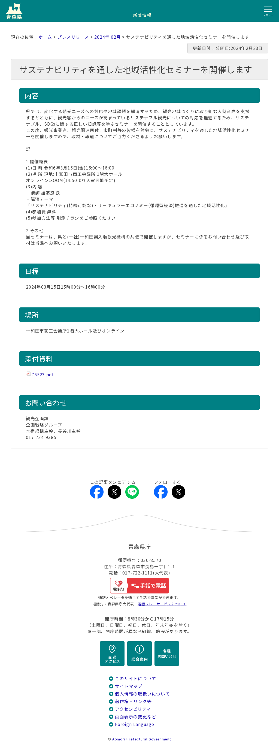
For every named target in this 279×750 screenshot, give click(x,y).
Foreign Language (134, 724)
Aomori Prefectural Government (141, 739)
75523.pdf (43, 374)
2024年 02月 (107, 37)
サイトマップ (128, 686)
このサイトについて (135, 678)
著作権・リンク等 (133, 701)
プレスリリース (73, 37)
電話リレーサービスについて (162, 603)
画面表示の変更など (135, 716)
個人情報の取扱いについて (142, 694)
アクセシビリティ (133, 709)
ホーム (45, 37)
